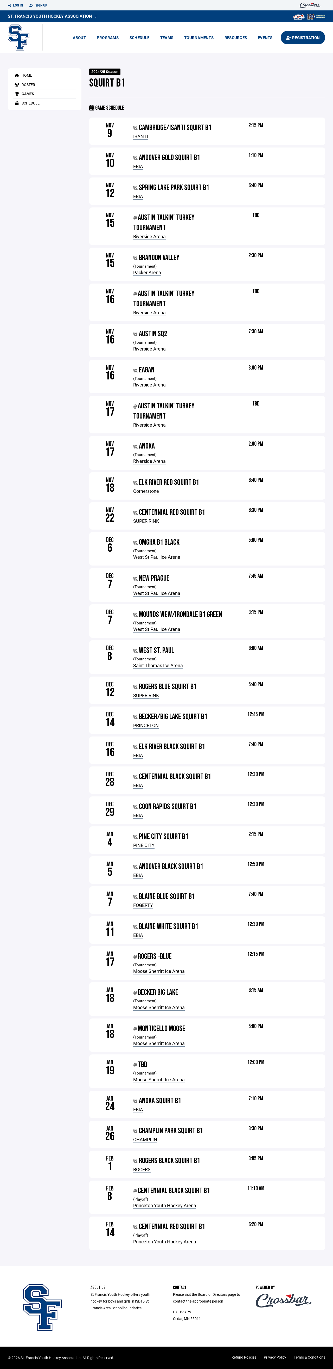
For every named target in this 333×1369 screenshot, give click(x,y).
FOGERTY (143, 905)
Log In (15, 5)
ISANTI (140, 136)
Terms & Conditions (309, 1357)
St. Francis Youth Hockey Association (50, 16)
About (79, 37)
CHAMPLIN (145, 1139)
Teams (166, 37)
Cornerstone (146, 491)
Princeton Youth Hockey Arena (164, 1205)
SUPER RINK (146, 521)
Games (23, 93)
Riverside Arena (149, 236)
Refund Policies (244, 1357)
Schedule (139, 37)
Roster (24, 84)
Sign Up (38, 5)
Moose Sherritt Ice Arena (159, 971)
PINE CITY (144, 845)
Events (265, 37)
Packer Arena (147, 272)
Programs (108, 37)
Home (22, 75)
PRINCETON (146, 725)
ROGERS (142, 1169)
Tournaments (199, 37)
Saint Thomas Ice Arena (158, 665)
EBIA (138, 166)
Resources (236, 37)
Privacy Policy (275, 1357)
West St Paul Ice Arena (156, 557)
